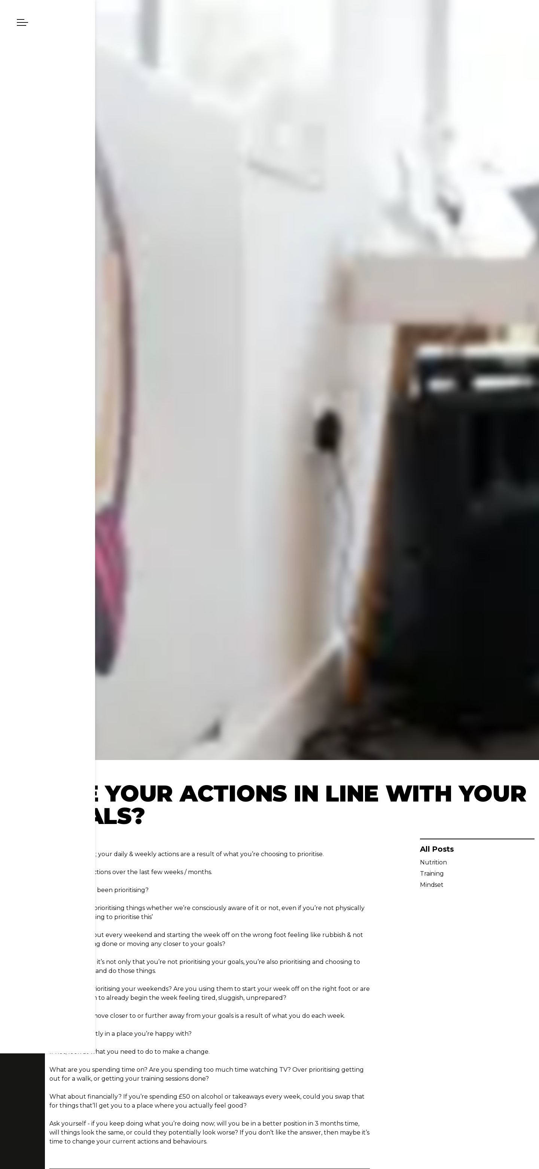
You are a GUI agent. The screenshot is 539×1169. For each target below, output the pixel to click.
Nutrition (433, 862)
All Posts (437, 849)
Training (432, 873)
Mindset (432, 884)
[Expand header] (22, 22)
